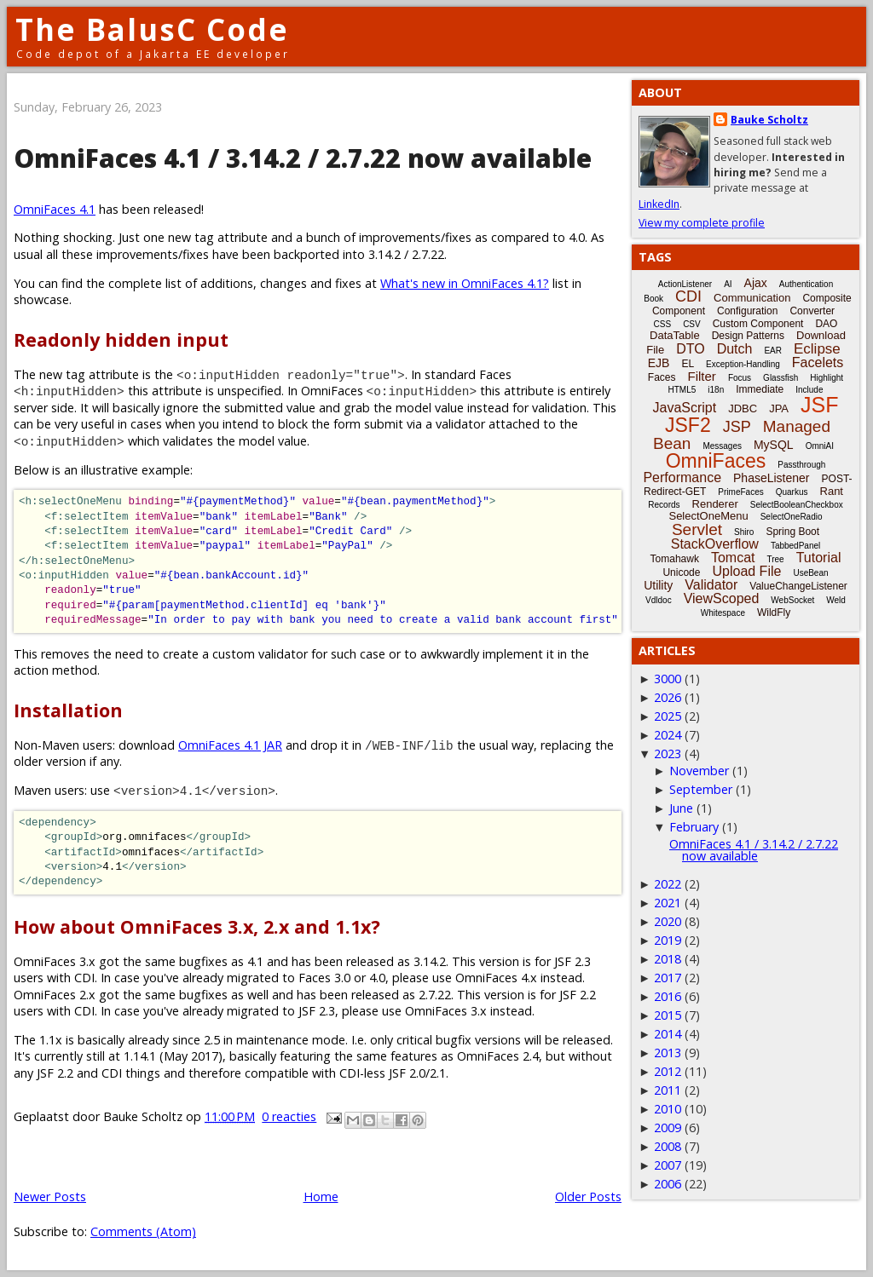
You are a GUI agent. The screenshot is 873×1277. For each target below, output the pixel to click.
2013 (667, 1052)
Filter (702, 376)
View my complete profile (702, 223)
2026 (667, 697)
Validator (711, 585)
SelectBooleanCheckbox (796, 504)
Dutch (735, 349)
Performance (682, 477)
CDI (688, 296)
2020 (667, 921)
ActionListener (685, 284)
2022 (667, 884)
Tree (774, 559)
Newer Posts (50, 1196)
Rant (831, 491)
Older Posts (588, 1196)
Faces (662, 377)
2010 (667, 1109)
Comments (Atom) (143, 1231)
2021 (667, 902)
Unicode (681, 572)
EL (687, 364)
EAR (773, 350)
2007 (667, 1165)
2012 (667, 1071)
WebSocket (792, 600)
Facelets (817, 362)
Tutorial (818, 557)
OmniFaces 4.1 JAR (230, 745)
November (699, 770)
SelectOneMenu (708, 515)
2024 (667, 735)
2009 (667, 1127)
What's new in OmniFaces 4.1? (464, 283)
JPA (779, 408)
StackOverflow (715, 544)
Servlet (697, 529)
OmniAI (820, 446)
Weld (836, 600)
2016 (667, 996)
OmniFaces (716, 461)
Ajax (755, 283)
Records (663, 504)
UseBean (810, 573)
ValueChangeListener (798, 586)
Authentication (806, 284)
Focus (739, 378)
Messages (722, 446)
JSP (737, 426)
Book (653, 298)
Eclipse (817, 349)
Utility (658, 585)
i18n (716, 389)
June (681, 808)
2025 (667, 716)
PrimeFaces (740, 492)
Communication (752, 297)
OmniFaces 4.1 (54, 209)
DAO (826, 324)
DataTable (675, 335)
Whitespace (723, 613)
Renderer (715, 504)
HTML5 (682, 389)
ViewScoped (722, 598)
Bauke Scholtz (769, 119)
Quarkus (792, 492)
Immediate (759, 389)
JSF (819, 405)
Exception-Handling (743, 364)
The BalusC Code (152, 29)
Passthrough (801, 464)
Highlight (826, 378)
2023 (667, 753)
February (694, 827)
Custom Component (758, 324)
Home (321, 1196)
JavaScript (685, 407)
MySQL (774, 445)
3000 (667, 678)
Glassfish (780, 378)
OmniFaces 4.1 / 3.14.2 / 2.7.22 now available (303, 158)
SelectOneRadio (791, 516)
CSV (692, 324)
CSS (663, 324)
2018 (667, 959)
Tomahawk (674, 559)
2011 (667, 1090)
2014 (667, 1034)
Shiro (744, 532)
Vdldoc (658, 600)
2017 (667, 977)
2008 (667, 1146)
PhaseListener (771, 478)
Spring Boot (792, 532)
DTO (690, 349)
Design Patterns (748, 336)
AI (727, 284)
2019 (667, 940)
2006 (667, 1184)
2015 (667, 1015)
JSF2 (688, 425)
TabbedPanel (795, 545)
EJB (659, 363)
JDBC (742, 408)
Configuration (747, 311)
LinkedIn (659, 204)
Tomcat (733, 557)
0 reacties (289, 1116)
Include (809, 389)
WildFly (773, 612)
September (700, 789)
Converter (812, 311)
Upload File (746, 571)
